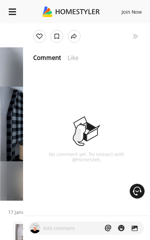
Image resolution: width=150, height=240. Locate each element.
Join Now (132, 11)
